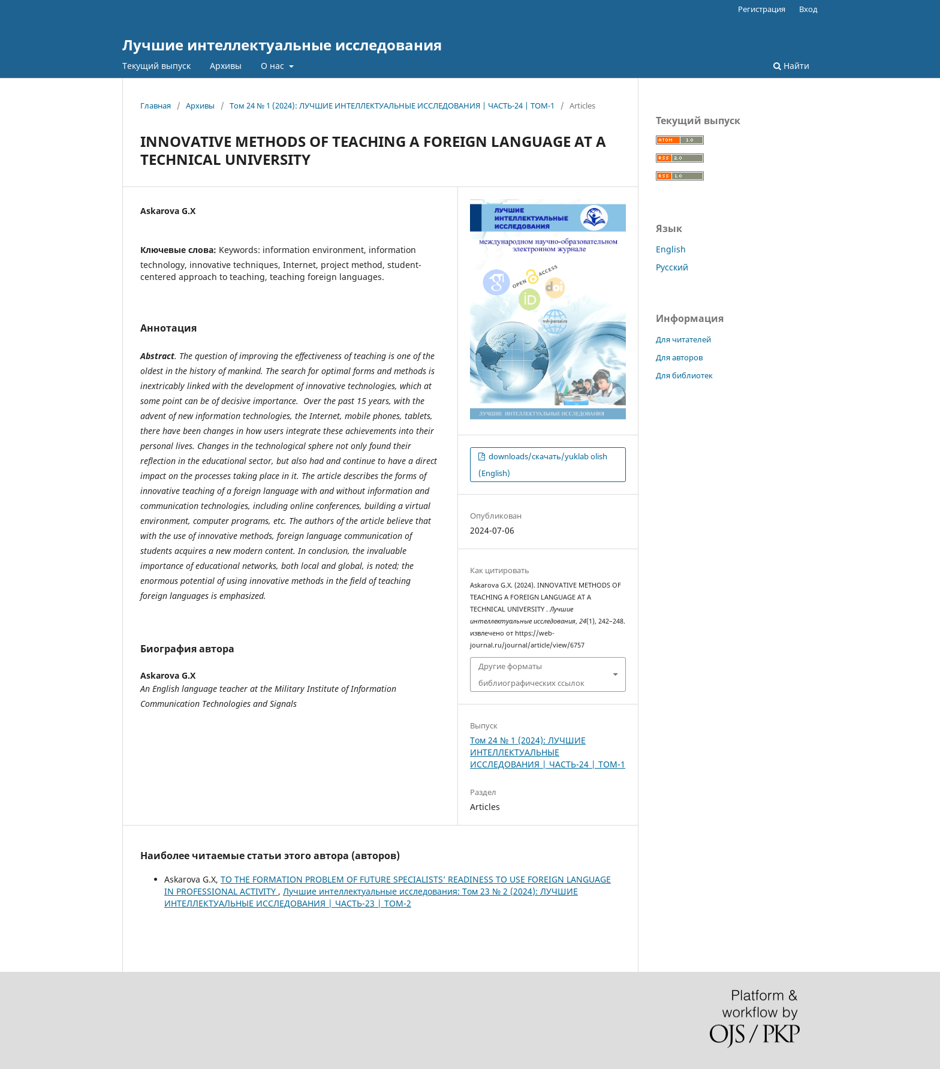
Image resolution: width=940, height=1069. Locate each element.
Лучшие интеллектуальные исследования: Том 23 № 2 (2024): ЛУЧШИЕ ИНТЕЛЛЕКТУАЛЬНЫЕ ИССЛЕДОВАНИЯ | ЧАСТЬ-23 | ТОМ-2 (371, 897)
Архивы (226, 65)
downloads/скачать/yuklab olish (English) (542, 464)
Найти (791, 65)
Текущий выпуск (156, 65)
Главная (155, 105)
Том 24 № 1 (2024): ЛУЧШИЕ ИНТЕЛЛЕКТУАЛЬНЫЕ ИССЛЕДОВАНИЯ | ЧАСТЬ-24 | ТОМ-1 (392, 105)
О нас (274, 65)
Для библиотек (684, 375)
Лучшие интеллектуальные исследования (282, 45)
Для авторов (679, 357)
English (671, 249)
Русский (672, 267)
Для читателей (683, 339)
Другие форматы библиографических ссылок (531, 674)
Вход (808, 9)
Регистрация (761, 9)
